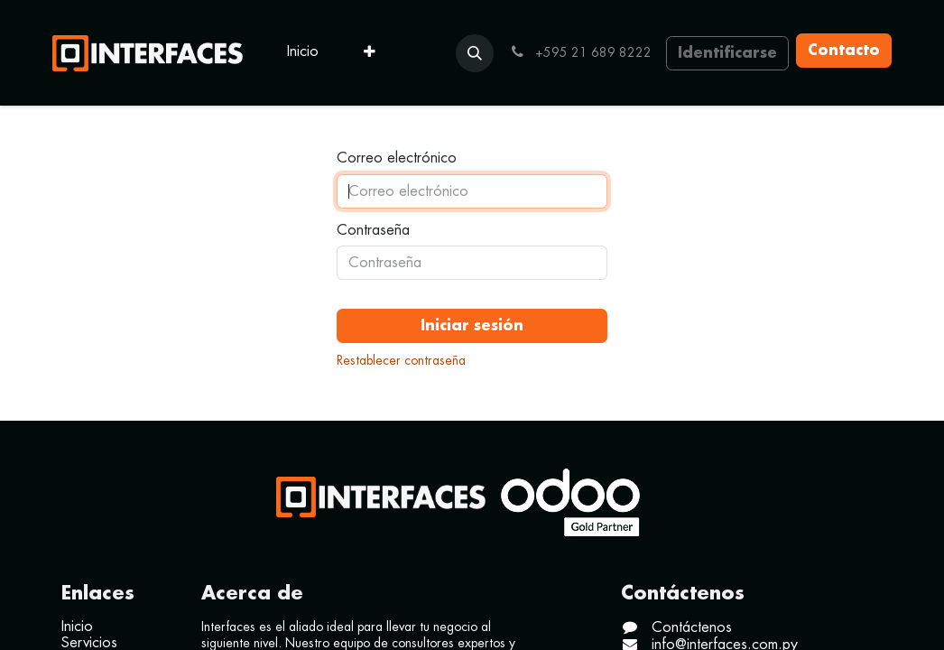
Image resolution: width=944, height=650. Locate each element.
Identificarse (727, 53)
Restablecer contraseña (401, 360)
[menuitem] (302, 52)
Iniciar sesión (472, 326)
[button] (475, 53)
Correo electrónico (397, 158)
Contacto (844, 50)
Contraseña (373, 230)
